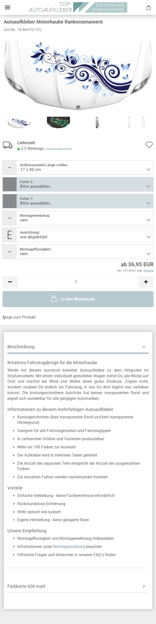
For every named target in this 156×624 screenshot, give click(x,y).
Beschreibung (20, 346)
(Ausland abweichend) (58, 149)
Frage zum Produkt (19, 317)
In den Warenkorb (72, 298)
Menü (7, 7)
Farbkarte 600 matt (26, 586)
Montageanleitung (69, 546)
